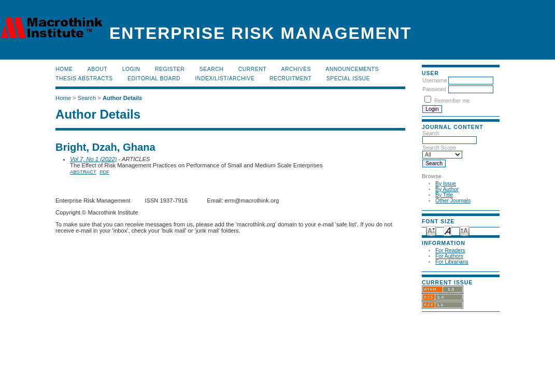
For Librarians (451, 262)
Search (211, 69)
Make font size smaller (431, 230)
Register (169, 69)
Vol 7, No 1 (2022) (93, 159)
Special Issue (348, 78)
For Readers (450, 250)
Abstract (83, 172)
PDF (104, 172)
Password (434, 89)
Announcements (352, 69)
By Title (444, 195)
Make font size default (448, 230)
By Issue (445, 184)
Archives (296, 69)
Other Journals (453, 201)
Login (131, 69)
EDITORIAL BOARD (153, 78)
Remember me (452, 101)
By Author (447, 189)
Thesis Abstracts (84, 78)
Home (64, 69)
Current (252, 69)
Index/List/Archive (224, 78)
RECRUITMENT (290, 78)
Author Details (122, 98)
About (97, 69)
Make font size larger (464, 230)
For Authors (449, 256)
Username (434, 80)
